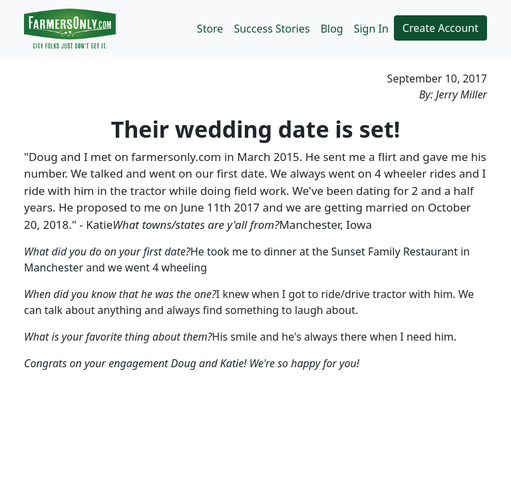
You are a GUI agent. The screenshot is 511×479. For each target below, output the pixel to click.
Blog (332, 28)
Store (210, 28)
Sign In (371, 28)
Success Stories (271, 28)
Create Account (440, 28)
